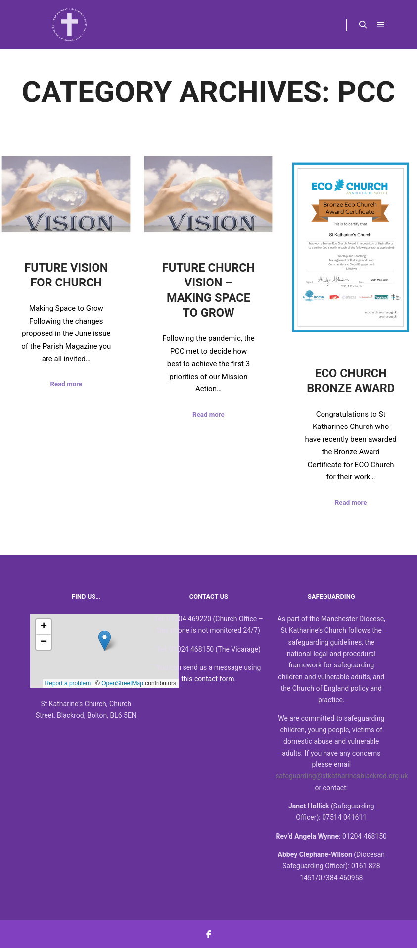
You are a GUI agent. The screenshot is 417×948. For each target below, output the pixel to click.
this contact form (208, 679)
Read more (66, 384)
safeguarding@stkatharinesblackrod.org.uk (342, 776)
